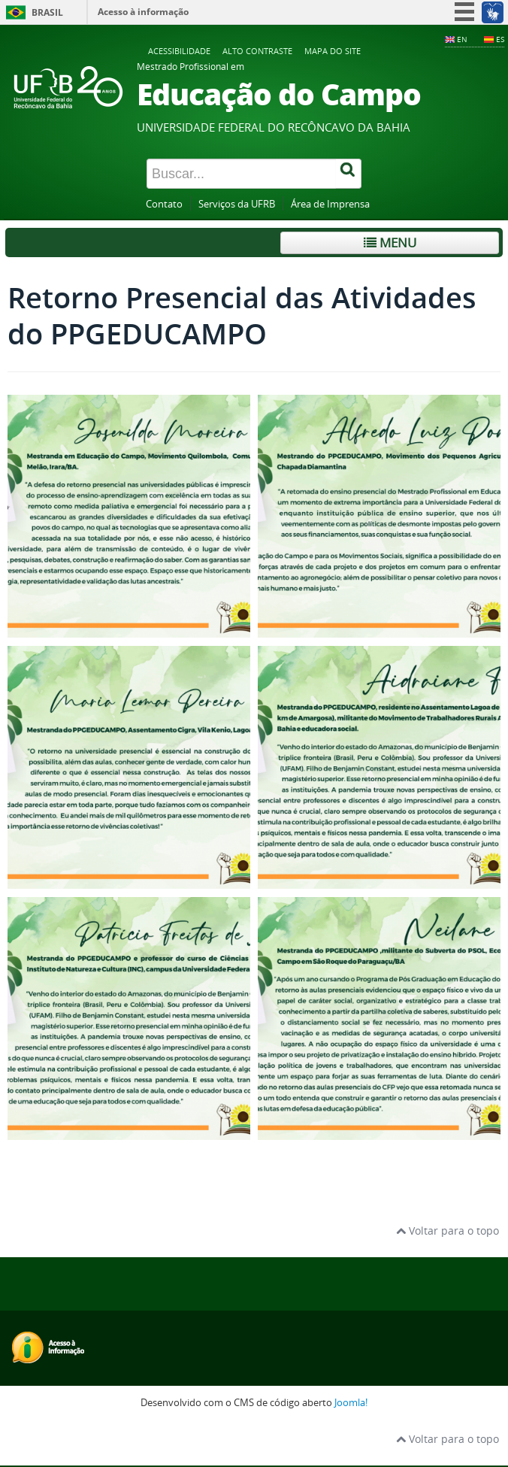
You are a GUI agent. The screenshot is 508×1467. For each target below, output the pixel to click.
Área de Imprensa (330, 204)
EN (462, 39)
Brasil (47, 12)
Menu (390, 242)
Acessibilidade (179, 50)
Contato (164, 204)
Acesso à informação (143, 11)
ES (500, 39)
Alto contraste (257, 50)
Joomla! (350, 1402)
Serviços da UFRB (236, 204)
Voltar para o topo (447, 1230)
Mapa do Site (332, 50)
